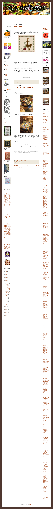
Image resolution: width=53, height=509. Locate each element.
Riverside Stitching (44, 374)
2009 (6, 312)
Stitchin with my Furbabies (45, 405)
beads (9, 193)
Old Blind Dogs (8, 224)
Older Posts (37, 165)
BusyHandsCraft (45, 177)
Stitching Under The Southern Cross (45, 424)
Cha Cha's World (45, 195)
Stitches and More (46, 403)
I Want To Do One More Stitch (46, 268)
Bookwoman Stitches (45, 173)
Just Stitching (45, 279)
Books (9, 196)
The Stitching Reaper (45, 458)
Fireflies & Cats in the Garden (45, 249)
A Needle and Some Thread (45, 122)
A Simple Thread (45, 126)
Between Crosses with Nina (45, 158)
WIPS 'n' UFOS (45, 488)
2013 (6, 306)
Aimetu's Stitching (46, 129)
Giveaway (6, 214)
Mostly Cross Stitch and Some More (45, 322)
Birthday (5, 194)
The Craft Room (45, 440)
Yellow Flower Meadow (45, 498)
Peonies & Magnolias (45, 357)
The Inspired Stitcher (45, 447)
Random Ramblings (45, 369)
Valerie (6, 74)
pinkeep (9, 229)
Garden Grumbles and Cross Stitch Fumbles (46, 255)
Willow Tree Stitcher (45, 487)
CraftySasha (45, 212)
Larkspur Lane (45, 292)
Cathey (6, 64)
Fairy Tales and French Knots (45, 241)
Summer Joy (6, 238)
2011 (6, 309)
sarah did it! (45, 387)
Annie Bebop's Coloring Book (45, 144)
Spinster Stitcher (45, 398)
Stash (5, 237)
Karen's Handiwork (45, 283)
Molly (9, 222)
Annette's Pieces (45, 142)
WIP (9, 247)
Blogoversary (6, 196)
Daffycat (18, 160)
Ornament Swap (7, 225)
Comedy (5, 199)
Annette (6, 70)
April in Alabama (46, 145)
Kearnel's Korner (46, 285)
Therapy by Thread (45, 465)
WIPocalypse (6, 248)
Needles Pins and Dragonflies (46, 339)
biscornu (9, 194)
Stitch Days (45, 402)
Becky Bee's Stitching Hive (45, 156)
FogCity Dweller (45, 251)
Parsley (6, 75)
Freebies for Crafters (45, 253)
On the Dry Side (45, 352)
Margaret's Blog (45, 313)
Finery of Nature (6, 208)
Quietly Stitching (45, 367)
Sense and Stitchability (45, 389)
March (7, 301)
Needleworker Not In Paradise (46, 341)
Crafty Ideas (6, 203)
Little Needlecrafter (45, 304)
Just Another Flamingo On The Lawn (46, 277)
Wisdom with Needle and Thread (45, 490)
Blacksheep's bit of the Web (45, 164)
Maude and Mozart (45, 317)
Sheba (9, 232)
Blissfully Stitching (44, 166)
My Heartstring (45, 325)
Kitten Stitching (45, 287)
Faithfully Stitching (44, 243)
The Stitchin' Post (46, 454)
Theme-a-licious (6, 239)
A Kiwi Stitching (45, 120)
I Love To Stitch (45, 266)
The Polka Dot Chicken (45, 451)
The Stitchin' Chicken (45, 453)
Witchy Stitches (45, 492)
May (7, 298)
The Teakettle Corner (45, 460)
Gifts (9, 213)
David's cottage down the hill (45, 224)
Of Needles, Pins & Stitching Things (45, 350)
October (7, 291)
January (7, 304)
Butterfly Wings (45, 178)
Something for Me (46, 397)
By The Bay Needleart (45, 185)
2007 (6, 315)
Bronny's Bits (45, 174)
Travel (5, 240)
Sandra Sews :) (45, 384)
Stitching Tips (8, 237)
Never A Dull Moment (45, 343)
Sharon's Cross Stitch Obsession (45, 394)
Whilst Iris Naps (45, 482)
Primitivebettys (45, 362)
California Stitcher (44, 188)
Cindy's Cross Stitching (45, 206)
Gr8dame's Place (46, 261)
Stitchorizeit (45, 429)
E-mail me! (6, 39)
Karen (6, 68)
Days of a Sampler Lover (45, 226)
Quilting (17, 162)
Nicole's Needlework (45, 346)
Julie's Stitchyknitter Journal (45, 274)
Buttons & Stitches (44, 181)
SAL (4, 232)
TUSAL (20, 162)
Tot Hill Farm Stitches (45, 476)
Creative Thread (45, 213)
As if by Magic (45, 146)
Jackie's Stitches (45, 272)
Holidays (9, 215)
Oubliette (44, 353)
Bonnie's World (45, 171)
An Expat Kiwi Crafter (45, 138)
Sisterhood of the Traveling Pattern (7, 234)
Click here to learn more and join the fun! (23, 152)
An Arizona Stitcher (45, 136)
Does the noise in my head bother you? (46, 231)
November (7, 283)
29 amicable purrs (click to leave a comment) (20, 161)
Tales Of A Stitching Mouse (45, 434)
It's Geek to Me (45, 271)
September (7, 292)
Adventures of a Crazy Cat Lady (45, 128)
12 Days (6, 191)
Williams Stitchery (46, 485)
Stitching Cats (45, 408)
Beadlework (45, 154)
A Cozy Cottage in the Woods (46, 112)
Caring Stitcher (45, 191)
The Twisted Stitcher (45, 463)
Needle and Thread (45, 331)
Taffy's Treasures (45, 432)
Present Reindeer (18, 26)
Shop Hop (5, 233)
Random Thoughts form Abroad (46, 371)
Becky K (6, 65)
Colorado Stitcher (46, 207)
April (7, 300)
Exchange (6, 205)
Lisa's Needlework (45, 299)
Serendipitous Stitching (45, 391)
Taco (9, 238)
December (7, 281)
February (7, 303)
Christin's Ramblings (45, 201)
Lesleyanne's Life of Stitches (46, 296)
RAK (9, 230)
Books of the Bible (7, 197)
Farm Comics (8, 207)
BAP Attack (45, 152)
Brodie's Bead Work (7, 198)
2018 (6, 274)
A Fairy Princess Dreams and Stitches (45, 117)
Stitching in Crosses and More (46, 416)
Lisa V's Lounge (45, 297)
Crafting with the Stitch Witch (45, 210)
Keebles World (45, 286)
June (7, 297)
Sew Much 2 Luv (45, 392)
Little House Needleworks (45, 302)
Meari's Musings (45, 318)
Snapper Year (7, 236)
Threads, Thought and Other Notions (46, 468)
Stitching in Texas (46, 417)
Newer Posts (16, 165)
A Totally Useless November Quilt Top (23, 87)
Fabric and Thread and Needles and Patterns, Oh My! (46, 238)
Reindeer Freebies (23, 83)
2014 (6, 280)
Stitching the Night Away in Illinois (45, 420)
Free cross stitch (18, 83)
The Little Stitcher (46, 449)
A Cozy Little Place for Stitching (45, 114)
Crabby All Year (7, 202)
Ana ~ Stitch (45, 139)
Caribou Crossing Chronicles (46, 190)
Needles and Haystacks (45, 335)
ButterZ (44, 179)
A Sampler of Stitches (45, 124)
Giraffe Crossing (45, 259)
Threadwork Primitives (45, 471)
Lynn (6, 69)
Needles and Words (45, 337)
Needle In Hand (45, 333)
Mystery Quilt (6, 223)
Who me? (7, 247)
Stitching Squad (45, 418)
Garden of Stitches (44, 258)
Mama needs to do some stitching (46, 311)
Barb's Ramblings (46, 153)
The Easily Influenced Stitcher (45, 443)
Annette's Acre (45, 140)
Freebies (44, 28)
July (7, 295)
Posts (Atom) (20, 167)
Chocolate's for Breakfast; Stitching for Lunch (45, 198)
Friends (5, 213)
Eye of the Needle (46, 235)
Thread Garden (45, 466)
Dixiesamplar (45, 228)
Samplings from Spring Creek (45, 383)
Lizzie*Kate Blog (45, 305)
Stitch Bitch (45, 399)
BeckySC (6, 63)
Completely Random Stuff (7, 201)
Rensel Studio (45, 372)
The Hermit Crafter (45, 445)
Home (27, 165)
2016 (6, 277)
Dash (9, 203)
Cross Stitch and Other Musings (45, 215)
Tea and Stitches (45, 437)
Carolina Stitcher (46, 192)
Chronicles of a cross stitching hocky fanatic (45, 203)
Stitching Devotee (46, 410)
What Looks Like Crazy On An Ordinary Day (45, 480)
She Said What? (45, 29)
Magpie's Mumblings (45, 307)
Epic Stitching (45, 234)
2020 (6, 271)
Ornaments (5, 226)
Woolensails (45, 496)
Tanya (6, 73)
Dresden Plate (7, 204)
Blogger (30, 504)
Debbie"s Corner (45, 227)
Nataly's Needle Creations (45, 329)
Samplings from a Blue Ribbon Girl (46, 381)
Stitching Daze (45, 409)
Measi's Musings (45, 319)
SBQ (7, 232)
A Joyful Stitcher (45, 119)
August (7, 294)
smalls (9, 235)
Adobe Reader (34, 70)
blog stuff (7, 195)
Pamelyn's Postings (44, 355)
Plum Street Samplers (45, 360)
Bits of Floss (45, 160)
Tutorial (9, 244)
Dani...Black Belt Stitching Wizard (45, 221)
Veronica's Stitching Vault (45, 478)
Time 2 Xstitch (45, 474)
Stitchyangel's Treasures (45, 431)
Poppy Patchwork (46, 361)
